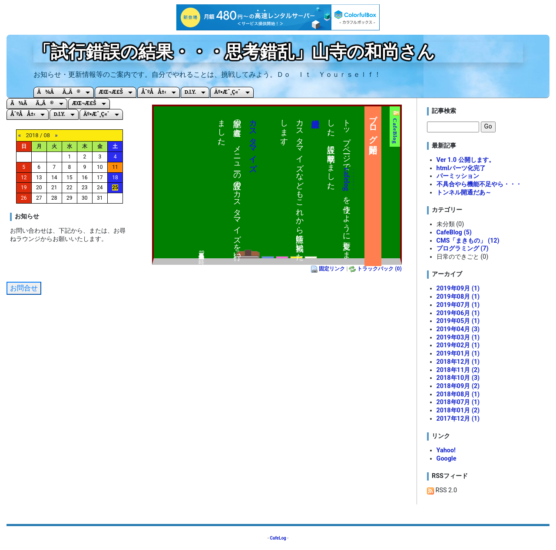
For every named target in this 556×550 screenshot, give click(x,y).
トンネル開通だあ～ (464, 192)
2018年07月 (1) (458, 402)
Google (447, 458)
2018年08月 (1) (458, 394)
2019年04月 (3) (458, 329)
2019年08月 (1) (458, 296)
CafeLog (278, 538)
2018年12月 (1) (458, 362)
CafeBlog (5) (454, 232)
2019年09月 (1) (458, 288)
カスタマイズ (252, 140)
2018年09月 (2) (458, 386)
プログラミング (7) (463, 248)
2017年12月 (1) (458, 418)
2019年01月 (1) (458, 353)
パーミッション (458, 176)
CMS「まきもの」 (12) (468, 240)
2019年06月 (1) (458, 313)
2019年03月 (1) (458, 337)
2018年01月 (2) (458, 410)
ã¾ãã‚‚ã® (59, 92)
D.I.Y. (190, 92)
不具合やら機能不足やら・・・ (479, 184)
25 (115, 187)
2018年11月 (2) (458, 370)
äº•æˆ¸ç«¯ (227, 92)
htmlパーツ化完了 (461, 168)
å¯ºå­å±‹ (153, 92)
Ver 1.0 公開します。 (466, 160)
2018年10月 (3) (458, 378)
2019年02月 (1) (458, 345)
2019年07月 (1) (458, 305)
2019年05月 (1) (458, 321)
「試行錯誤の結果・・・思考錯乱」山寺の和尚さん (234, 52)
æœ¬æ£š (111, 92)
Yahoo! (446, 450)
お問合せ (24, 288)
